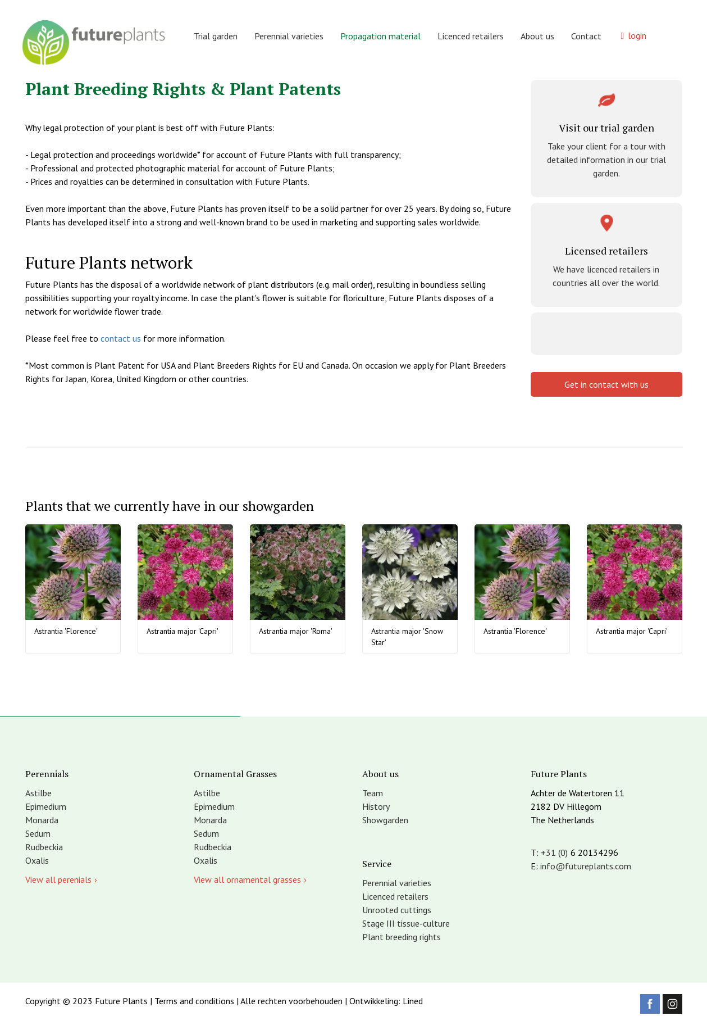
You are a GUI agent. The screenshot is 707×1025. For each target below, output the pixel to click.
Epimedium (45, 806)
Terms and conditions (194, 1000)
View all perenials (58, 879)
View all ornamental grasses (247, 879)
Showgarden (385, 820)
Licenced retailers (470, 36)
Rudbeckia (44, 846)
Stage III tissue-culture (406, 923)
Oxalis (37, 860)
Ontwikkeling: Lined (386, 1000)
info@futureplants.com (585, 866)
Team (372, 793)
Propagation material (380, 36)
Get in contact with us (606, 384)
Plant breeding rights (401, 936)
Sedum (38, 833)
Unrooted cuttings (396, 909)
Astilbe (38, 793)
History (376, 806)
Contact (586, 36)
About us (537, 36)
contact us (121, 338)
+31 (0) (554, 852)
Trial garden (216, 36)
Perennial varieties (288, 36)
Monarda (41, 820)
